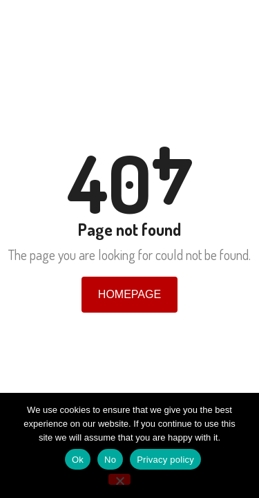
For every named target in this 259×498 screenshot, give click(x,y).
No (110, 459)
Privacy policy (165, 459)
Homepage (129, 294)
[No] (119, 479)
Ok (78, 459)
